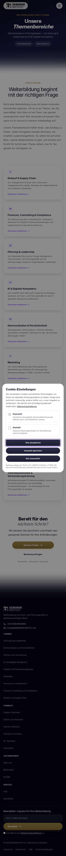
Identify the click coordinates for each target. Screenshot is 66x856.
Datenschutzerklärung (27, 406)
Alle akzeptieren (33, 442)
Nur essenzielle (33, 458)
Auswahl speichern (33, 450)
